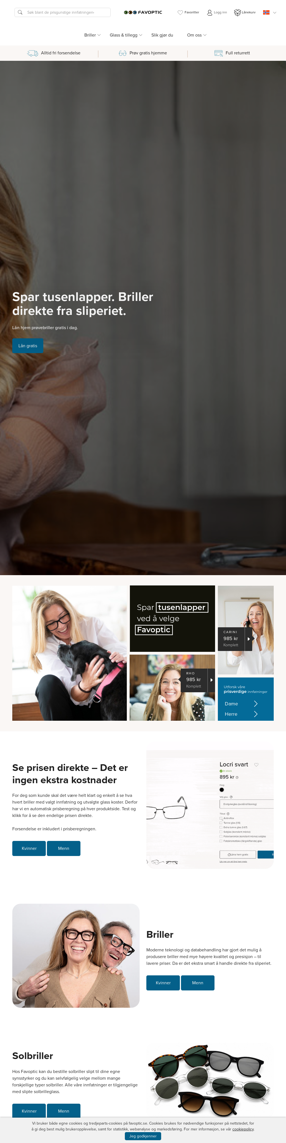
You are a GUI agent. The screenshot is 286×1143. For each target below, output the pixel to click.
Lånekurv (245, 12)
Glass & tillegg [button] (123, 35)
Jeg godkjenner (143, 1136)
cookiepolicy (243, 1129)
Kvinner (29, 848)
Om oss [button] (194, 35)
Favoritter (188, 12)
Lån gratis (27, 346)
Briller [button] (90, 35)
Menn (63, 848)
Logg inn (216, 12)
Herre (242, 714)
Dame (242, 704)
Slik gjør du (162, 35)
